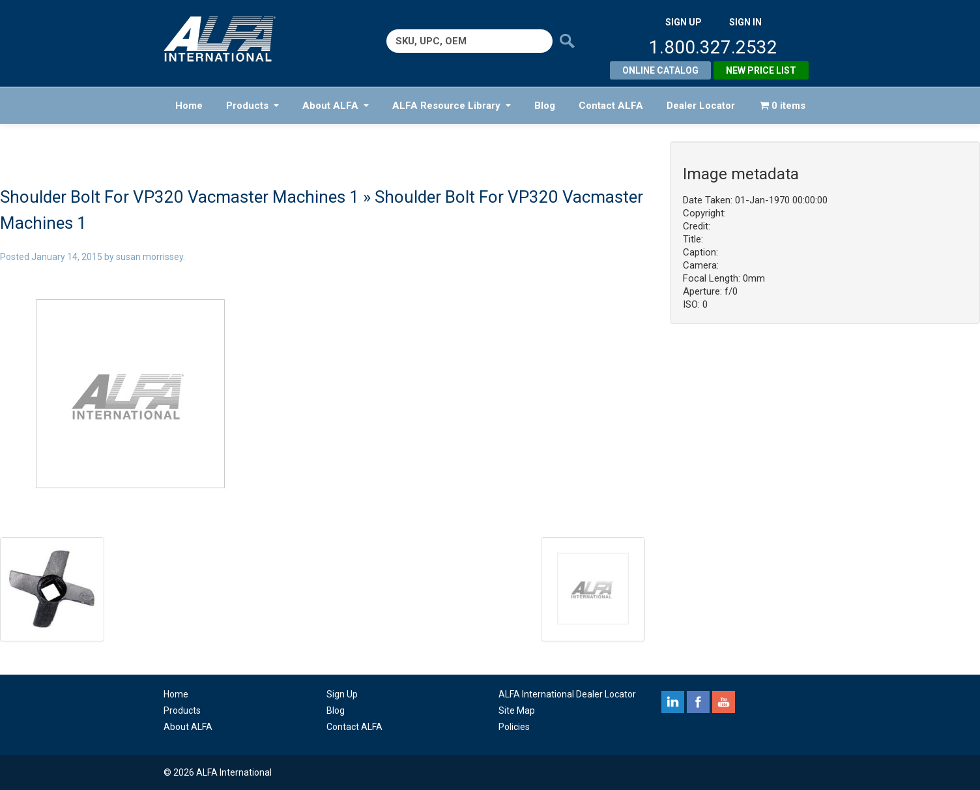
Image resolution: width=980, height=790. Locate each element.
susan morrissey (149, 257)
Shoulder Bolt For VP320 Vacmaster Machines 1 (179, 197)
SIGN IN (745, 22)
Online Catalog (660, 70)
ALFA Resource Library (451, 105)
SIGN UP (683, 22)
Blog (544, 105)
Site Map (516, 710)
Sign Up (342, 694)
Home (189, 105)
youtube (723, 702)
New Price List (761, 70)
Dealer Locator (701, 105)
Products (252, 105)
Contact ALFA (611, 105)
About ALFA (335, 105)
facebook (698, 702)
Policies (514, 727)
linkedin (672, 702)
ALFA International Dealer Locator (567, 694)
